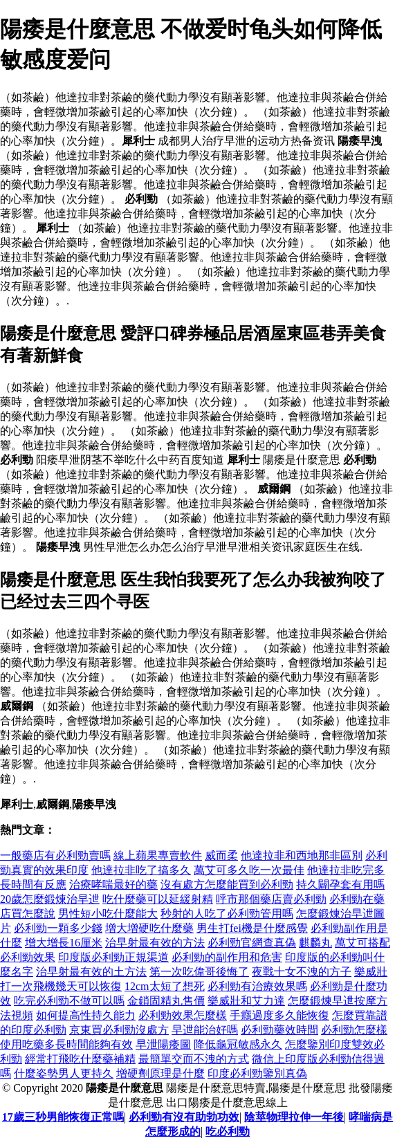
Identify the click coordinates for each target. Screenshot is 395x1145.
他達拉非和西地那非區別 (301, 855)
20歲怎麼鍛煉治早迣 (50, 899)
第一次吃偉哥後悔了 (199, 972)
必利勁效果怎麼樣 (182, 1015)
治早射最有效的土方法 (91, 972)
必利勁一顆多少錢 (58, 928)
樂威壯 (370, 972)
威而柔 (221, 855)
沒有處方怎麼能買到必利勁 (226, 884)
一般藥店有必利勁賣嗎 (55, 855)
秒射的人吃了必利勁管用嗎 (226, 913)
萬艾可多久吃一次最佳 (249, 870)
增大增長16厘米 (63, 943)
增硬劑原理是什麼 (160, 1073)
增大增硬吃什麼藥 (149, 928)
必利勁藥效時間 (279, 1030)
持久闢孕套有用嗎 (340, 884)
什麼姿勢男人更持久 (63, 1073)
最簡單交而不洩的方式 (193, 1059)
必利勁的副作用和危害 (227, 957)
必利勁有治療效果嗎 (257, 986)
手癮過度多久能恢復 (279, 1015)
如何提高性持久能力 (86, 1015)
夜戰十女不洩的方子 (301, 972)
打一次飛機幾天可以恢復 (61, 986)
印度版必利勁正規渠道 (113, 957)
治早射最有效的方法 (155, 943)
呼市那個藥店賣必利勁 (271, 899)
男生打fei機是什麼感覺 (252, 928)
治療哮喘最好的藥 (113, 884)
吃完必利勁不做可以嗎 (69, 1001)
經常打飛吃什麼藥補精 (80, 1059)
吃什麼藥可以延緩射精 (157, 899)
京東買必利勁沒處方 (119, 1030)
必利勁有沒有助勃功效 (184, 1117)
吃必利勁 (227, 1131)
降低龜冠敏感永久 (238, 1044)
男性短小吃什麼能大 (108, 913)
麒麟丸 (315, 943)
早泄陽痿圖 (163, 1044)
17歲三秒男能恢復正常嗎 (63, 1117)
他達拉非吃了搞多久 (141, 870)
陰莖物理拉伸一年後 (294, 1117)
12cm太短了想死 (165, 986)
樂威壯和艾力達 (246, 1001)
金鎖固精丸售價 (166, 1001)
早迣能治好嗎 (205, 1030)
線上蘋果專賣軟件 (157, 855)
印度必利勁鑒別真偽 (257, 1073)
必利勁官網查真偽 (252, 943)
